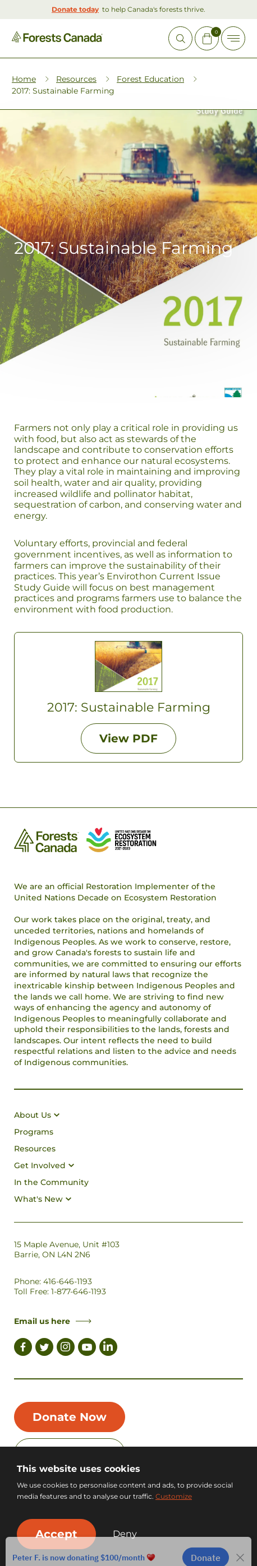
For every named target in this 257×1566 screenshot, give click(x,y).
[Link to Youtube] (87, 1349)
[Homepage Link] (57, 39)
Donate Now (70, 1417)
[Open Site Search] (180, 38)
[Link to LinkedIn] (108, 1349)
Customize (173, 1496)
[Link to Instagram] (66, 1349)
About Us (36, 1115)
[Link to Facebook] (23, 1349)
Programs (33, 1132)
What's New (42, 1199)
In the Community (51, 1182)
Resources (76, 79)
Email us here (52, 1321)
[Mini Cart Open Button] (207, 38)
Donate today (75, 9)
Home (24, 79)
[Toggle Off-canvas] (233, 38)
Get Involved (44, 1165)
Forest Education (150, 79)
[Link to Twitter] (44, 1349)
